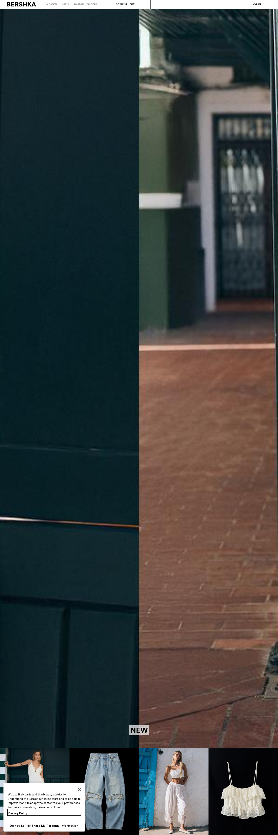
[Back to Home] (21, 4)
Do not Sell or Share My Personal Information (44, 826)
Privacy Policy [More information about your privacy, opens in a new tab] (18, 813)
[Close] (79, 789)
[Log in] (252, 4)
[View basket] (268, 4)
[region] (44, 807)
